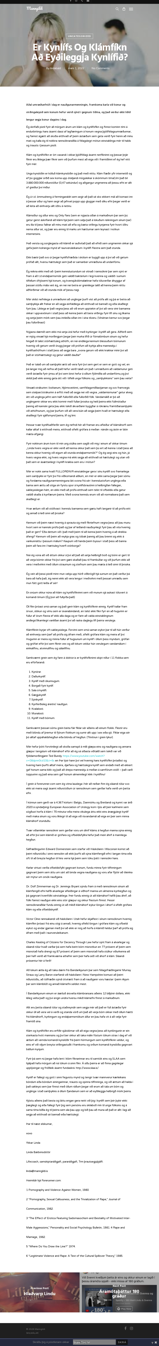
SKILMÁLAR (32, 1333)
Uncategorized (79, 36)
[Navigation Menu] (131, 9)
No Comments (101, 68)
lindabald (55, 68)
